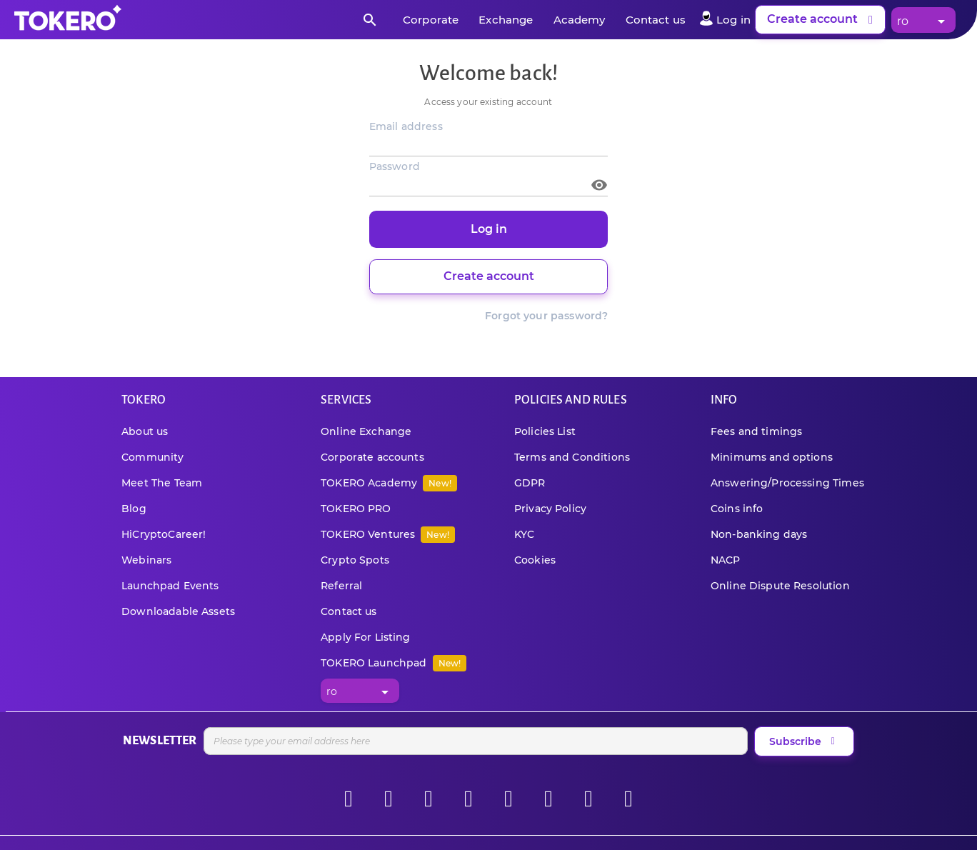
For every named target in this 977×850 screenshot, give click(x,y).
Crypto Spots (355, 560)
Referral (341, 585)
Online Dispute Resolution (780, 585)
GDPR (530, 482)
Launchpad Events (170, 585)
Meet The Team (161, 482)
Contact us (656, 19)
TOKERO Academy (389, 482)
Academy (579, 19)
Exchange (506, 19)
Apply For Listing (366, 637)
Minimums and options (772, 457)
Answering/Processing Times (787, 482)
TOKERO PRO (356, 508)
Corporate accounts (372, 457)
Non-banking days (759, 534)
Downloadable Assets (178, 611)
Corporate (431, 19)
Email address (406, 126)
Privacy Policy (550, 508)
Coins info (737, 508)
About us (144, 431)
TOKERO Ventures (388, 534)
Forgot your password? (546, 315)
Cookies (535, 560)
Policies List (545, 431)
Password (394, 166)
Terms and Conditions (572, 457)
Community (152, 457)
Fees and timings (756, 431)
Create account (822, 20)
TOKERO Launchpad (393, 662)
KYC (524, 534)
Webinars (146, 560)
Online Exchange (366, 431)
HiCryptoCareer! (163, 534)
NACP (726, 560)
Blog (133, 508)
